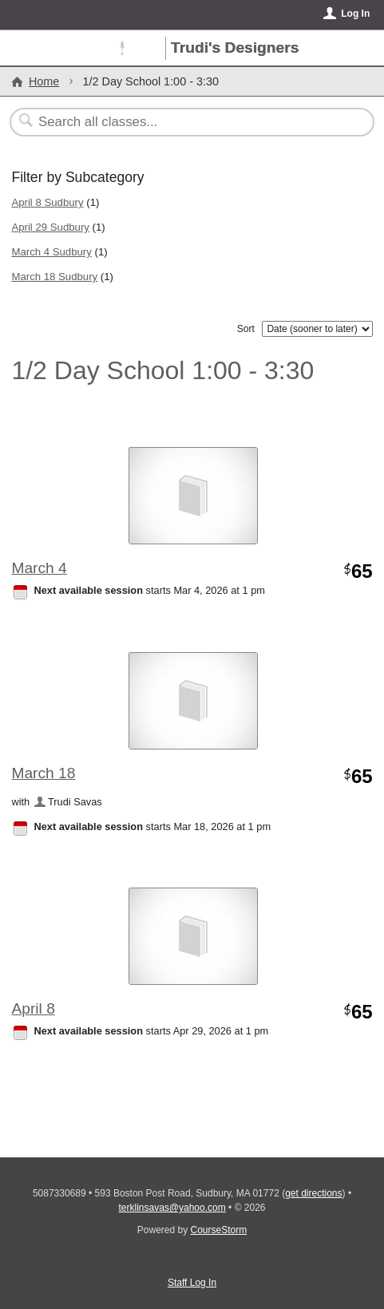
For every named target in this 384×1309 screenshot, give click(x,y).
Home (44, 81)
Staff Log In (192, 1282)
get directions (313, 1193)
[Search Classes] (183, 122)
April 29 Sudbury (50, 227)
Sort (246, 328)
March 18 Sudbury (54, 277)
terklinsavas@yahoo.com (171, 1207)
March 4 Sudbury (51, 252)
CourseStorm (219, 1230)
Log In (355, 13)
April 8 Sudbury (47, 202)
